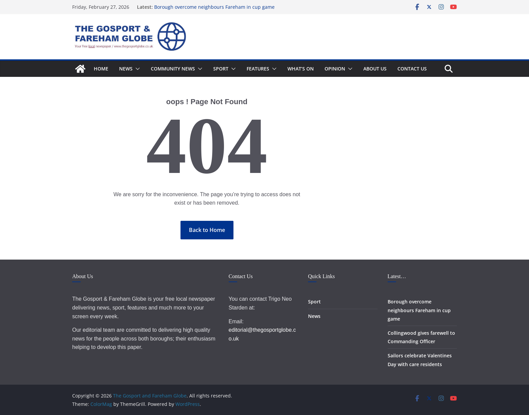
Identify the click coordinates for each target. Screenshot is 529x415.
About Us (375, 68)
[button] (136, 68)
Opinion (335, 68)
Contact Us (412, 68)
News (126, 68)
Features (258, 68)
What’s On (300, 68)
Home (101, 68)
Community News (173, 68)
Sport (220, 68)
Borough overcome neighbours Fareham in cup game (214, 7)
